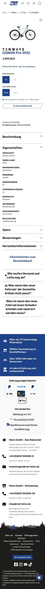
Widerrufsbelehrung (12, 541)
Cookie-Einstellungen (21, 547)
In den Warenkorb (22, 106)
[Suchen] (22, 3)
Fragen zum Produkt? (11, 122)
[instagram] (21, 564)
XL (15, 79)
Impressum (14, 544)
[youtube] (25, 565)
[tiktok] (30, 564)
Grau (15, 92)
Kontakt (18, 535)
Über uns (9, 535)
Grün (6, 92)
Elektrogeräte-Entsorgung (21, 549)
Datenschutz (28, 541)
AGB (37, 541)
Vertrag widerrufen (22, 557)
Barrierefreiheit (27, 544)
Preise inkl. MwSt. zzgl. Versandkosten (18, 66)
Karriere (21, 538)
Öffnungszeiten (31, 535)
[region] (22, 32)
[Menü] (5, 3)
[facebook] (16, 564)
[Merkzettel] (28, 3)
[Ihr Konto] (34, 3)
